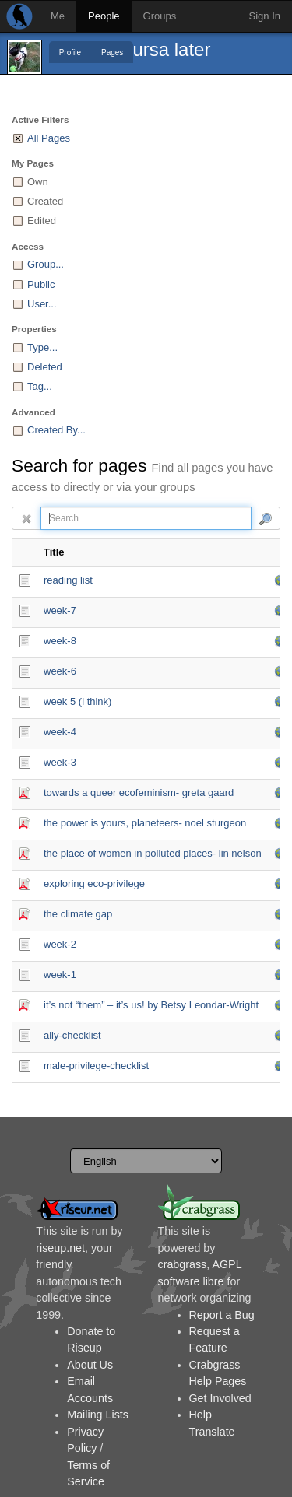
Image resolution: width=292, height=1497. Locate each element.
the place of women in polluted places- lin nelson (153, 853)
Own (37, 182)
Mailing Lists (97, 1414)
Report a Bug (222, 1315)
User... (42, 304)
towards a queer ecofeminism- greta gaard (139, 792)
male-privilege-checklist (96, 1065)
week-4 (60, 732)
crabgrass (182, 1264)
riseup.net (60, 1248)
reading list (68, 580)
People (103, 16)
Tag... (39, 386)
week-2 (60, 944)
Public (41, 284)
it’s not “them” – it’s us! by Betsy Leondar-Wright (151, 1005)
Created (45, 201)
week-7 (60, 610)
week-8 (60, 641)
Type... (42, 347)
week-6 (60, 671)
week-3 (60, 762)
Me (58, 16)
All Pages (48, 138)
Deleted (44, 367)
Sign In (264, 16)
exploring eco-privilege (94, 883)
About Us (90, 1365)
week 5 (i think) (77, 701)
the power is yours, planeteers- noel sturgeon (145, 823)
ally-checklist (72, 1035)
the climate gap (78, 914)
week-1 (60, 974)
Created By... (56, 430)
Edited (41, 220)
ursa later (171, 49)
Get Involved (220, 1398)
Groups (160, 16)
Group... (45, 264)
